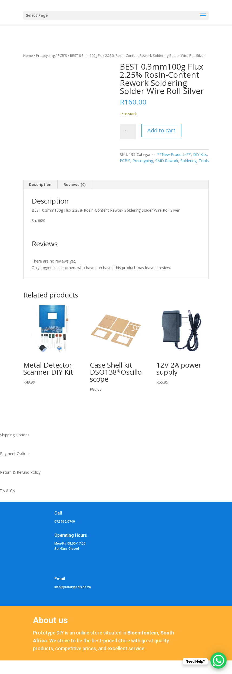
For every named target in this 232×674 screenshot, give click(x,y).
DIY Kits (200, 154)
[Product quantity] (128, 131)
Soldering (188, 160)
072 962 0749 (64, 522)
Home (28, 55)
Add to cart (161, 130)
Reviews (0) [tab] (75, 184)
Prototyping (45, 55)
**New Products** (174, 154)
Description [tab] (40, 184)
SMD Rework (166, 160)
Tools (204, 160)
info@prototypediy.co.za (72, 587)
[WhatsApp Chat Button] (218, 660)
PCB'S (62, 55)
